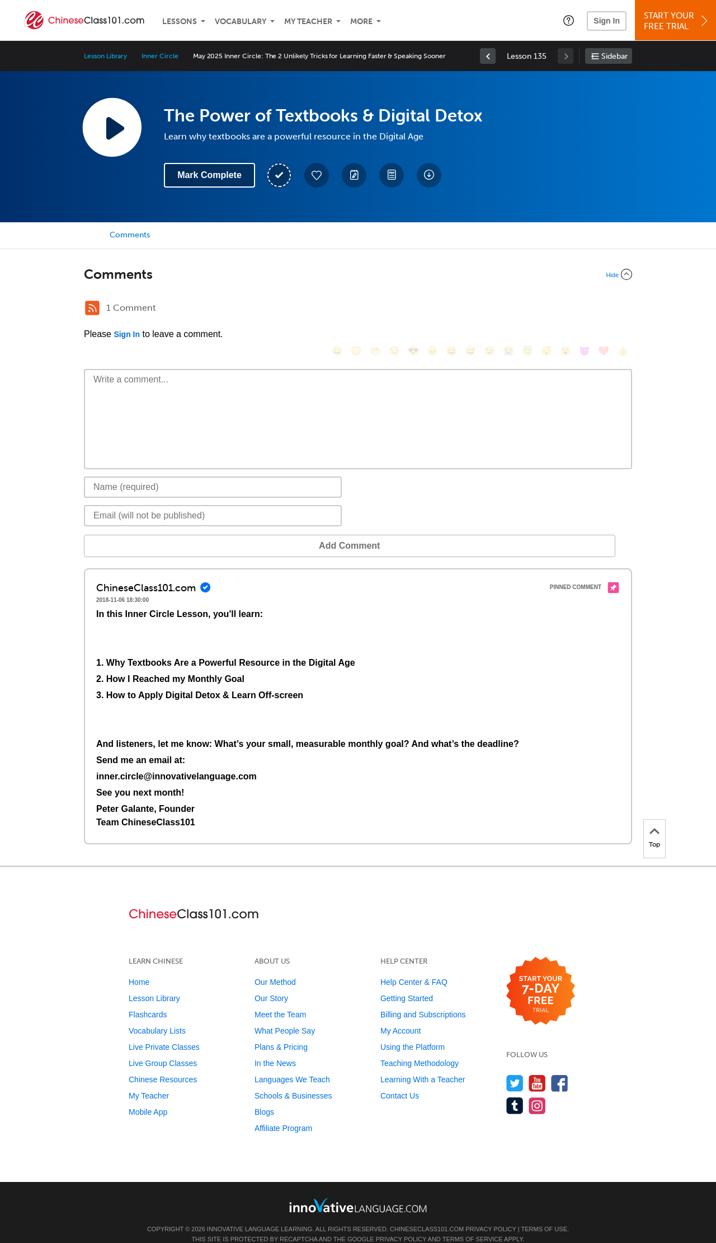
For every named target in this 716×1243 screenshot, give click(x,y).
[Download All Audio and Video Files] (429, 175)
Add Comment (142, 529)
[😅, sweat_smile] (470, 309)
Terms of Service (472, 1222)
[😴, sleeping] (546, 309)
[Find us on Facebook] (559, 1066)
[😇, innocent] (527, 309)
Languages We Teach (292, 1062)
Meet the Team (280, 997)
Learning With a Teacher (422, 1062)
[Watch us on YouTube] (537, 1066)
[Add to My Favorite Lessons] (316, 175)
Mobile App (148, 1095)
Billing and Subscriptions (423, 997)
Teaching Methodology (419, 1046)
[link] (488, 56)
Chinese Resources (163, 1062)
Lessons (179, 21)
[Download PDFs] (391, 175)
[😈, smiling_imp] (584, 309)
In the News (275, 1046)
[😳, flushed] (356, 309)
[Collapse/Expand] (358, 274)
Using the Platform (412, 1030)
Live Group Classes (163, 1046)
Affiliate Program (283, 1111)
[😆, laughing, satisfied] (451, 309)
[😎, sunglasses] (413, 309)
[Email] (213, 499)
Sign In (606, 20)
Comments (130, 235)
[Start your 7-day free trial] (540, 974)
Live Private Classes (164, 1030)
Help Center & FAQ (413, 965)
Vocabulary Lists (157, 1014)
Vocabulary (240, 21)
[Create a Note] (354, 175)
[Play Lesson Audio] (112, 127)
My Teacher (308, 21)
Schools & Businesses (293, 1078)
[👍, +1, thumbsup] (622, 309)
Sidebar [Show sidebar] (614, 56)
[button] (568, 20)
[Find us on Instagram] (537, 1088)
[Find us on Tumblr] (515, 1088)
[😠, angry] (432, 309)
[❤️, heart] (603, 309)
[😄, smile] (337, 309)
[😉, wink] (489, 309)
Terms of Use (544, 1212)
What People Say (285, 1014)
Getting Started (406, 981)
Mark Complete (209, 175)
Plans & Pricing (281, 1030)
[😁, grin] (375, 309)
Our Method (275, 965)
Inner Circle (160, 56)
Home (139, 965)
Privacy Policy (490, 1212)
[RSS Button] (92, 308)
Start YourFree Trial (677, 21)
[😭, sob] (508, 309)
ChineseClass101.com (427, 1212)
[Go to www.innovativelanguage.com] (358, 1188)
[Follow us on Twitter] (515, 1066)
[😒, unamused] (394, 309)
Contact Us (399, 1078)
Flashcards (148, 997)
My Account (400, 1014)
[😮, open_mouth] (565, 309)
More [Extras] (361, 21)
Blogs (264, 1095)
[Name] (213, 470)
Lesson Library (105, 56)
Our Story (271, 981)
